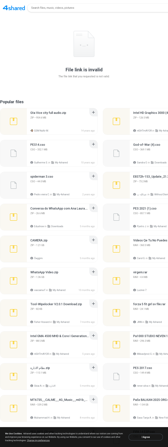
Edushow (37, 226)
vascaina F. (38, 290)
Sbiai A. (36, 385)
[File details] (13, 121)
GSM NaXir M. (39, 130)
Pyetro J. (140, 226)
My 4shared (59, 162)
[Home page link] (14, 7)
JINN (137, 322)
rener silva (140, 385)
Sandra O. (140, 162)
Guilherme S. (39, 162)
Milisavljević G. (142, 354)
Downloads (159, 162)
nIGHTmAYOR (142, 130)
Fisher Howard (40, 322)
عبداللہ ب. (140, 194)
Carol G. (139, 258)
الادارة (51, 385)
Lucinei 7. (140, 290)
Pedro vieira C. (40, 194)
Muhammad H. (40, 417)
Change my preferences (38, 440)
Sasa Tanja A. (142, 417)
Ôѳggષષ (36, 258)
